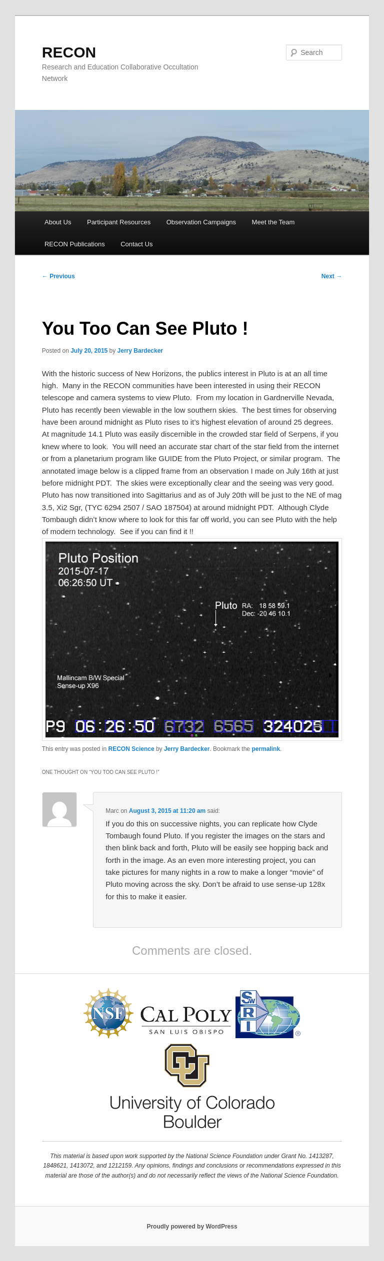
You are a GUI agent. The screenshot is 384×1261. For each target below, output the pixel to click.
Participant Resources (118, 222)
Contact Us (136, 244)
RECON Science (131, 748)
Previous (58, 276)
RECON (69, 52)
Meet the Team (273, 222)
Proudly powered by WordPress (191, 1226)
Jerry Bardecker (140, 350)
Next (332, 276)
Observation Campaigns (201, 222)
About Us (57, 222)
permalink (266, 748)
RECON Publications (74, 244)
